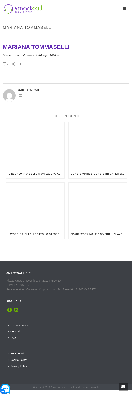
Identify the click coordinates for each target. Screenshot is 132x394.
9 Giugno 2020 (47, 55)
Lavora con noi (18, 325)
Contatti (14, 331)
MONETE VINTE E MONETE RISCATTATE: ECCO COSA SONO (99, 173)
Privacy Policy (17, 366)
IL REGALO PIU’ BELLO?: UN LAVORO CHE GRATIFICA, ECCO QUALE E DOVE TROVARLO (36, 173)
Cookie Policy (17, 359)
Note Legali (16, 353)
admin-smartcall (15, 55)
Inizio (43, 35)
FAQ (12, 337)
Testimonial (56, 35)
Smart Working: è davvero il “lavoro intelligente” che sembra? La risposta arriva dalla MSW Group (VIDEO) (99, 234)
